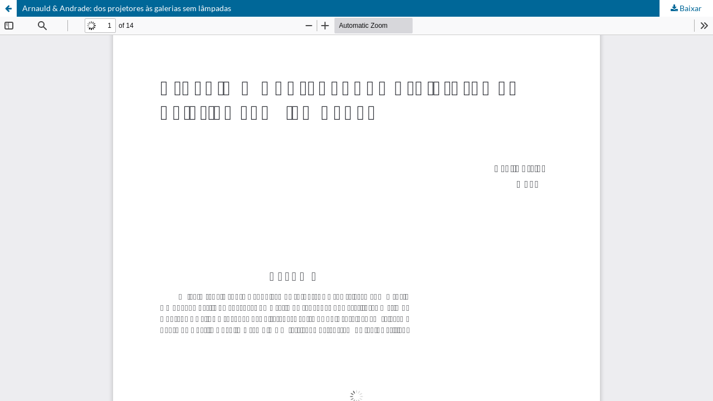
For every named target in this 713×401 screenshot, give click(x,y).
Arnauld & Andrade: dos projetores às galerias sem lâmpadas (126, 8)
